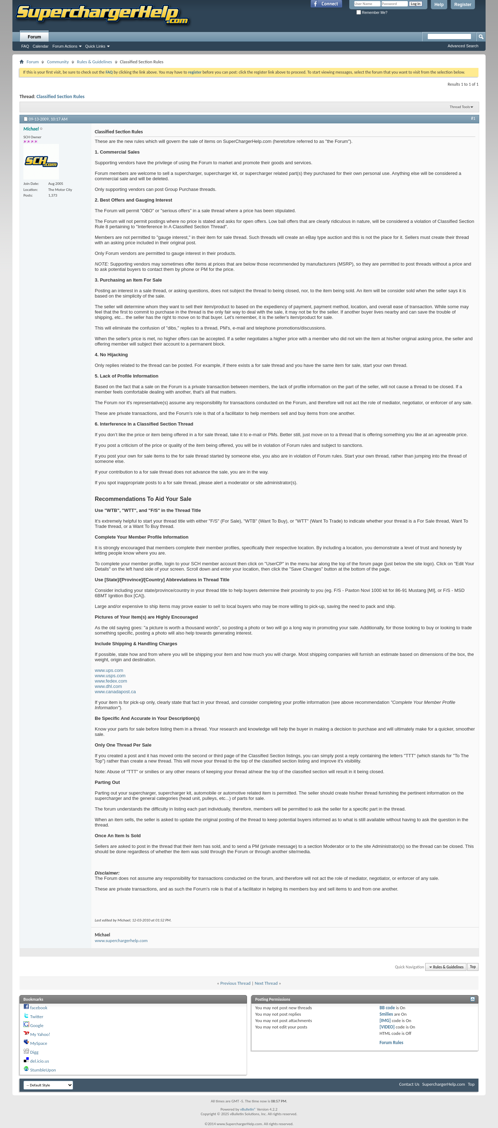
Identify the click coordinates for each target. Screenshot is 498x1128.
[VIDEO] (387, 1027)
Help (439, 4)
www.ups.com (109, 670)
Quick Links (95, 46)
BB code (387, 1007)
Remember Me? (371, 13)
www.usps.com (110, 675)
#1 (473, 118)
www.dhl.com (108, 686)
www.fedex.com (111, 681)
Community (58, 61)
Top (473, 967)
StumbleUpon (43, 1070)
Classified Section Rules (60, 96)
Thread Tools (460, 107)
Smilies (386, 1014)
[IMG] (385, 1020)
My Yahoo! (40, 1034)
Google (36, 1025)
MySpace (38, 1043)
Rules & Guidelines (94, 61)
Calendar (41, 46)
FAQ (25, 46)
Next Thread (266, 983)
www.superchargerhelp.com (121, 940)
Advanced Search (463, 46)
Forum (34, 36)
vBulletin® (248, 1109)
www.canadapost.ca (115, 691)
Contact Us (409, 1084)
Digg (34, 1052)
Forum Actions (65, 46)
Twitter (36, 1016)
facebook (38, 1007)
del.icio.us (39, 1061)
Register (462, 4)
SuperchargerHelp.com (443, 1084)
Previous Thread (235, 983)
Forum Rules (391, 1042)
